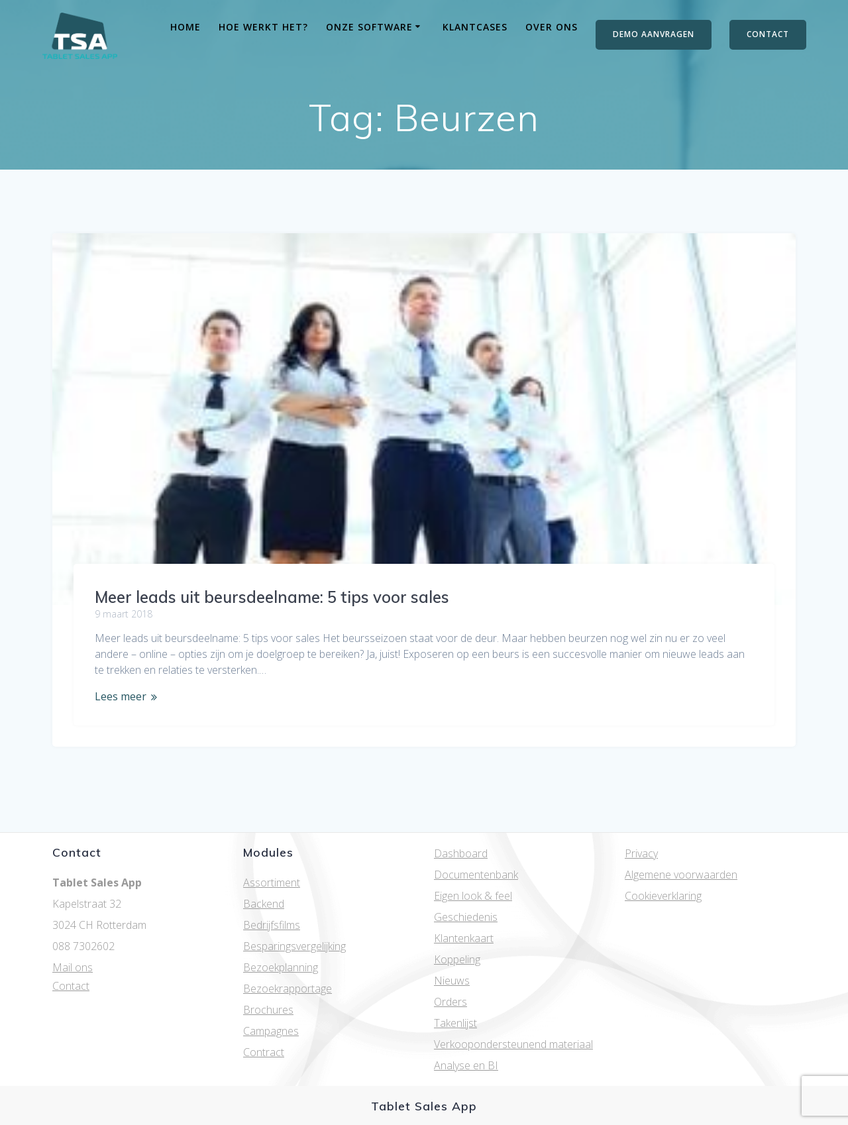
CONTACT (768, 34)
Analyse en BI (466, 1065)
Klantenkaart (464, 938)
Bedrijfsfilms (271, 925)
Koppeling (457, 959)
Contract (263, 1052)
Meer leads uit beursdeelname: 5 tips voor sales (272, 597)
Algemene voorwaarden (681, 874)
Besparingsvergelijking (294, 946)
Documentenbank (476, 874)
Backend (263, 903)
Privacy (641, 853)
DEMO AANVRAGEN (653, 34)
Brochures (268, 1009)
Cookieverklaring (663, 895)
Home (185, 27)
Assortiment (271, 882)
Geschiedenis (466, 917)
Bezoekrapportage (287, 988)
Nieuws (452, 980)
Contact (70, 986)
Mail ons (72, 967)
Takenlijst (455, 1023)
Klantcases (475, 27)
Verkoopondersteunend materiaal (513, 1044)
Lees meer (120, 696)
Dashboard (461, 853)
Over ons (551, 27)
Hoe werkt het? (263, 27)
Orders (450, 1001)
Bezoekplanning (280, 967)
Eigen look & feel (473, 895)
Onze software (369, 27)
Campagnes (271, 1031)
